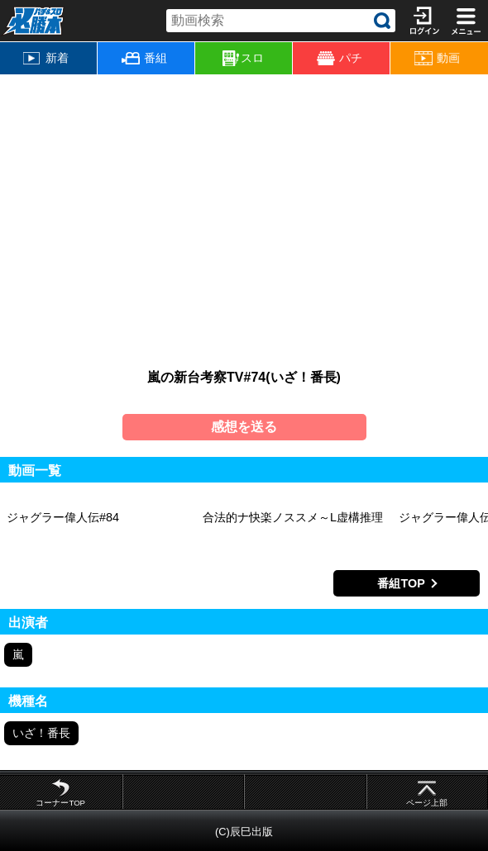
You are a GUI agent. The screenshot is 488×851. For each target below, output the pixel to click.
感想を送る (244, 427)
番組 (144, 57)
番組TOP (400, 583)
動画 (437, 58)
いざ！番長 (41, 732)
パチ (339, 58)
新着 (46, 57)
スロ (243, 58)
